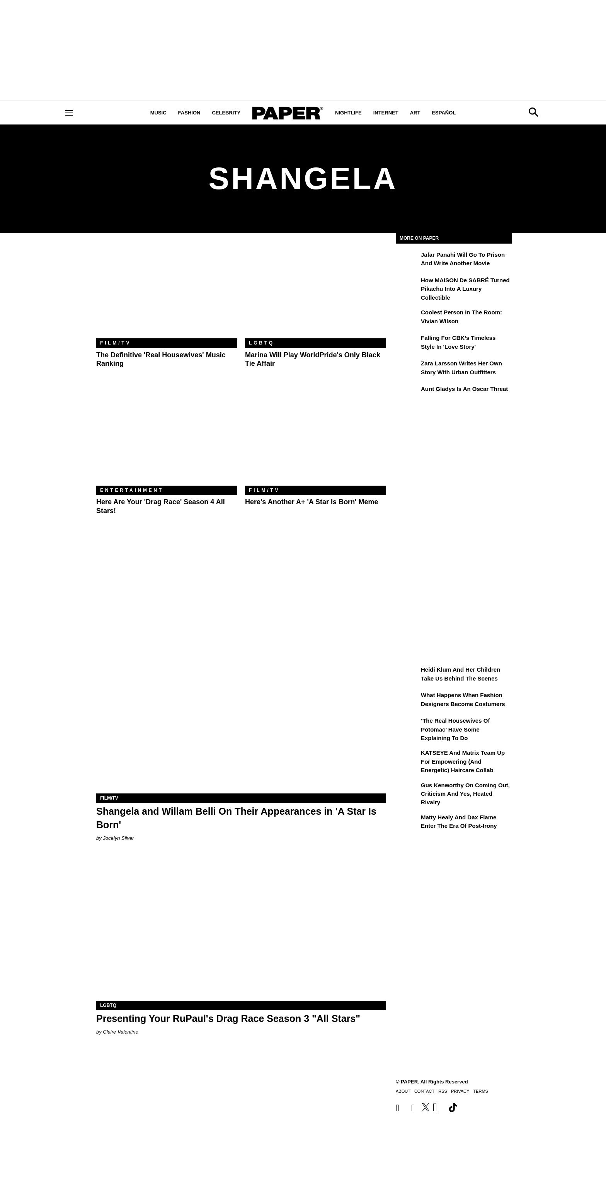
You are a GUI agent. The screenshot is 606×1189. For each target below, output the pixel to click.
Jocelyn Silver (118, 838)
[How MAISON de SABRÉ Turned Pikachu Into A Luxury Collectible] (407, 285)
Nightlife (348, 113)
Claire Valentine (120, 1032)
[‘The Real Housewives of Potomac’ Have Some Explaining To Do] (407, 726)
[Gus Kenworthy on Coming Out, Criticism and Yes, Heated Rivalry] (407, 790)
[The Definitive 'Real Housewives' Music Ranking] (166, 291)
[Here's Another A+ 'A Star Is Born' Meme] (315, 439)
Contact (424, 1091)
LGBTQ (261, 343)
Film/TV (115, 343)
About (403, 1091)
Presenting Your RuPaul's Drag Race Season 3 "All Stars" (228, 1018)
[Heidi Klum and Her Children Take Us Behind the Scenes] (407, 675)
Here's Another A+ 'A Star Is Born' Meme (311, 502)
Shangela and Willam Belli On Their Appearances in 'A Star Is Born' (236, 818)
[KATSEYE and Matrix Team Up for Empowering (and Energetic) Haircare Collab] (407, 758)
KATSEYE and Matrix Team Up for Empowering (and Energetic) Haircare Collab (463, 761)
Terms (480, 1091)
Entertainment (131, 490)
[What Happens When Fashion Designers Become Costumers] (407, 700)
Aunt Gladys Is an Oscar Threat (464, 389)
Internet (385, 113)
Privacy (460, 1091)
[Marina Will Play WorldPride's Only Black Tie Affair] (315, 291)
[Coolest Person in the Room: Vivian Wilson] (407, 318)
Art (415, 113)
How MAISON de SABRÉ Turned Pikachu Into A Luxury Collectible (465, 289)
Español (444, 113)
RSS (442, 1091)
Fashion (189, 113)
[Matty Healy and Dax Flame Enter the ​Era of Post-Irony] (407, 822)
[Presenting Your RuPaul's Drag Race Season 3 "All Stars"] (241, 928)
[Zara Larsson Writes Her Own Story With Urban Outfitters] (407, 369)
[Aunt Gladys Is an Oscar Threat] (407, 394)
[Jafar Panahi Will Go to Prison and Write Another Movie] (407, 260)
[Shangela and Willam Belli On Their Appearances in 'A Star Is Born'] (241, 720)
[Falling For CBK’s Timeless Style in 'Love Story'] (407, 343)
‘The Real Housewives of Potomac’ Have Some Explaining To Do (455, 729)
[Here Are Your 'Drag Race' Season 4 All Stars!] (166, 439)
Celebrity (226, 113)
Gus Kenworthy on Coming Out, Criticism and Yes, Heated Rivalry (465, 794)
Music (158, 113)
